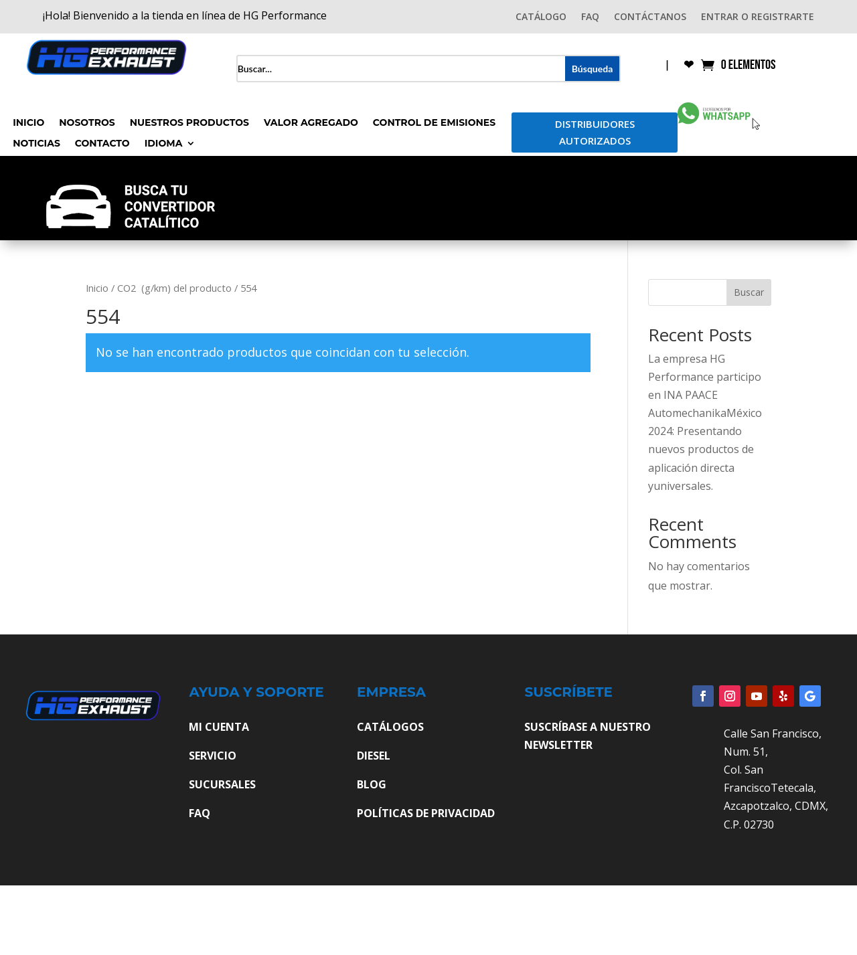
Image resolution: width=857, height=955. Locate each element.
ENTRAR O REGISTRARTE (757, 17)
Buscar (749, 292)
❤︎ (689, 66)
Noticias (36, 144)
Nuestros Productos (189, 123)
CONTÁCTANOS (650, 17)
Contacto (102, 144)
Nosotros (86, 123)
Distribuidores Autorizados (595, 132)
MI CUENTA (219, 726)
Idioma (164, 144)
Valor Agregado (311, 123)
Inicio (28, 123)
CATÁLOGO (541, 17)
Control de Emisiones (434, 123)
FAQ (590, 17)
